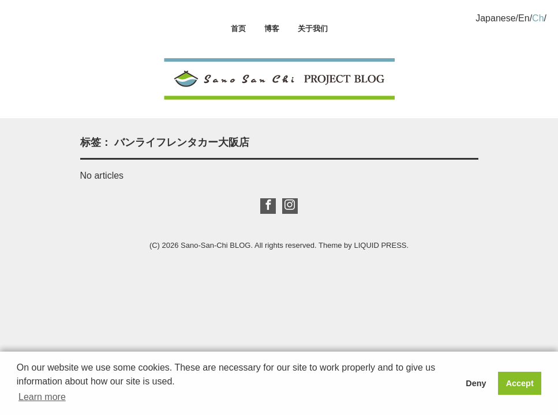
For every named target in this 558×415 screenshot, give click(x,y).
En (524, 18)
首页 (238, 28)
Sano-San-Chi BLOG (215, 245)
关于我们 (313, 28)
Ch (538, 18)
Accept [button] (520, 383)
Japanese (495, 18)
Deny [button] (476, 383)
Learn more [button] (42, 397)
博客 (271, 28)
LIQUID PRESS (380, 245)
